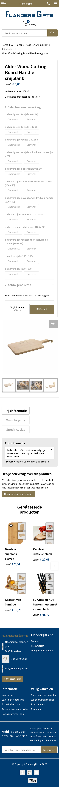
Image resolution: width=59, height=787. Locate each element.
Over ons (35, 641)
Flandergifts (26, 3)
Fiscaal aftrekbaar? (12, 704)
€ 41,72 (41, 614)
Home (5, 44)
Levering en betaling (13, 699)
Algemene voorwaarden (43, 694)
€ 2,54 (12, 564)
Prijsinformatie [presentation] (15, 410)
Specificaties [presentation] (15, 429)
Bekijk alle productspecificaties (22, 96)
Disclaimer (36, 709)
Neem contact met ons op (18, 494)
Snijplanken (8, 49)
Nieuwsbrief (37, 645)
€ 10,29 (13, 610)
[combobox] (25, 32)
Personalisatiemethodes (15, 709)
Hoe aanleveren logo (13, 713)
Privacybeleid (38, 704)
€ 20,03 (41, 559)
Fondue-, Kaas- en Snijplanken (32, 44)
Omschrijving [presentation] (15, 420)
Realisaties (8, 694)
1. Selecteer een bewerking (23, 107)
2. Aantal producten (18, 285)
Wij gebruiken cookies (42, 699)
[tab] (16, 411)
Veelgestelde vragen (42, 650)
